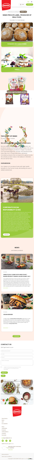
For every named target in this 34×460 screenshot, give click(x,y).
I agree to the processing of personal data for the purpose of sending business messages (12, 368)
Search (22, 11)
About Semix (4, 418)
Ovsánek (4, 433)
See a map (10, 449)
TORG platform (5, 431)
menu (22, 4)
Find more (6, 234)
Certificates (4, 428)
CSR (3, 421)
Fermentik (4, 435)
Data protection (5, 454)
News (3, 420)
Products (4, 430)
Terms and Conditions (7, 456)
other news (16, 336)
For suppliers (5, 423)
